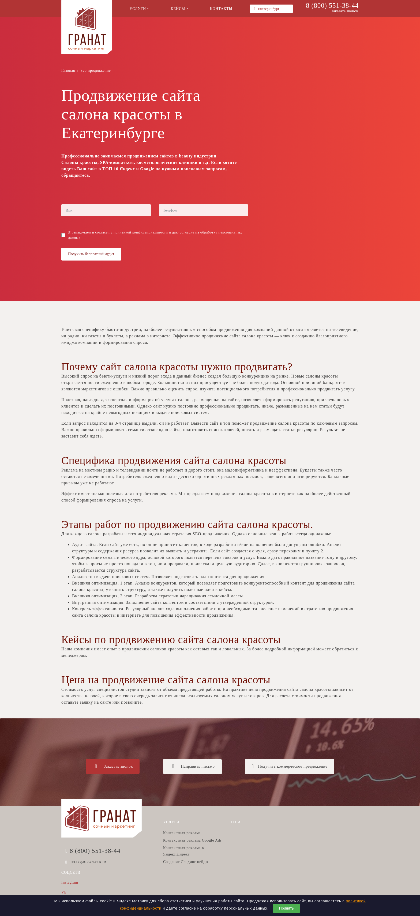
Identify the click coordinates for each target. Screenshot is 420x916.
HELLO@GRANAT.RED (87, 862)
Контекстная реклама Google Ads (192, 840)
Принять (286, 908)
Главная (68, 71)
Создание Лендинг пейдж (185, 862)
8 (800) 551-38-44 (332, 5)
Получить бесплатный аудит (91, 254)
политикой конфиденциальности (141, 232)
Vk (63, 892)
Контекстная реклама (182, 833)
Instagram (69, 882)
